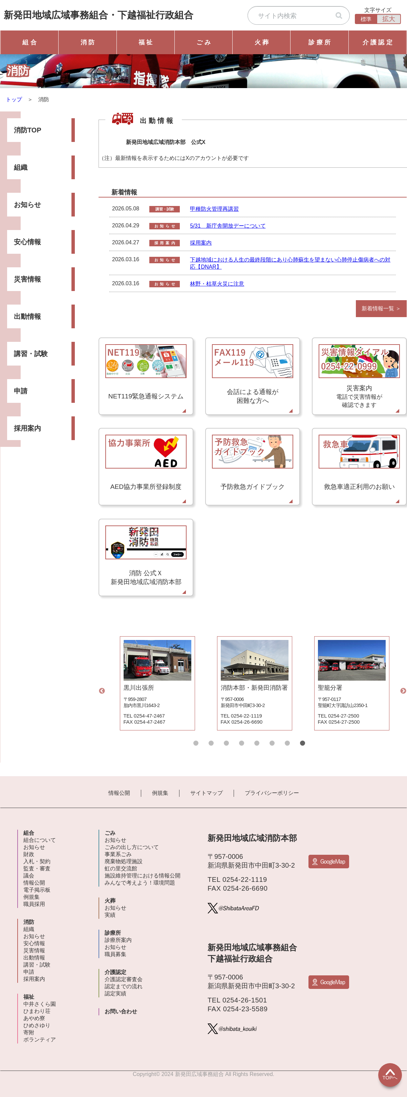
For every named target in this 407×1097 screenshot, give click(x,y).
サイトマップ (206, 793)
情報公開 (119, 793)
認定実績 (115, 993)
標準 (366, 19)
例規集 (160, 793)
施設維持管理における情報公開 (142, 875)
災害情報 (27, 279)
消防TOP (27, 130)
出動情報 (27, 316)
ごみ (110, 833)
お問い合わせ (121, 1011)
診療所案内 (118, 940)
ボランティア (39, 1039)
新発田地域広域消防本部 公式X (166, 142)
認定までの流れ (124, 986)
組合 (28, 833)
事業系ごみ (118, 854)
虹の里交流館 (121, 868)
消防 (28, 922)
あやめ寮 (34, 1018)
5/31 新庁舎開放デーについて (227, 226)
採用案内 (27, 428)
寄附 (28, 1032)
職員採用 (34, 904)
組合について (39, 840)
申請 (20, 391)
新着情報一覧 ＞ (381, 308)
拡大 (388, 18)
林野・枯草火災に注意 (217, 284)
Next (403, 691)
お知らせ (27, 204)
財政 (28, 854)
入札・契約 (36, 861)
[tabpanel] (157, 683)
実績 (110, 915)
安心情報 (27, 242)
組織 (20, 167)
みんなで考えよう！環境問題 (140, 883)
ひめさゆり (36, 1025)
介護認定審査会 (124, 979)
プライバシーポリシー (272, 793)
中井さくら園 (39, 1004)
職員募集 (115, 954)
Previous (102, 691)
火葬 (110, 901)
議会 (28, 875)
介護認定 (115, 972)
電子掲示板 (36, 890)
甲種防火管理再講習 (214, 209)
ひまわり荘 (36, 1011)
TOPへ (390, 1074)
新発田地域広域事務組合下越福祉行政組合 (98, 15)
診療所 (113, 933)
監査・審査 (36, 868)
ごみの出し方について (132, 847)
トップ (14, 99)
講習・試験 (31, 353)
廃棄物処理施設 (124, 861)
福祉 (28, 997)
